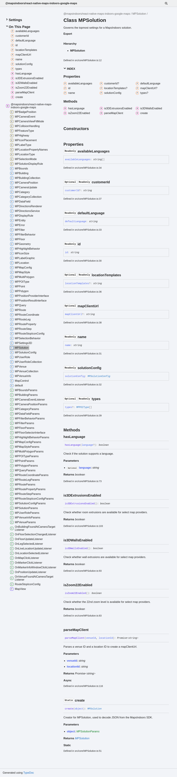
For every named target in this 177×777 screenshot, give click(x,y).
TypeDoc (28, 772)
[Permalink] (112, 151)
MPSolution (139, 13)
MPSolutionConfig (99, 376)
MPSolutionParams (87, 731)
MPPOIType (82, 407)
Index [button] (69, 68)
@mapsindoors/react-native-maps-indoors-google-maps (41, 3)
